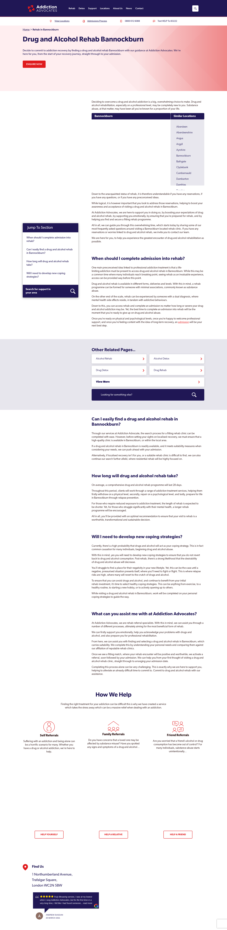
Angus (179, 138)
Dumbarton (182, 179)
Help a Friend (178, 834)
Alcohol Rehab (104, 358)
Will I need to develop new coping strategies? (45, 275)
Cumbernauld (183, 173)
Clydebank (182, 167)
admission (183, 322)
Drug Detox (102, 370)
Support (92, 8)
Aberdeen (181, 127)
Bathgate (181, 161)
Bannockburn (104, 116)
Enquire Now (34, 64)
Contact (139, 8)
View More (103, 382)
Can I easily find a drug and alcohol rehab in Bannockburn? (49, 251)
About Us (117, 8)
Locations (105, 8)
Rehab (72, 8)
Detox (82, 8)
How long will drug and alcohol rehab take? (47, 263)
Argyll (179, 144)
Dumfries (181, 184)
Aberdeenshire (184, 132)
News (129, 8)
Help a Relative (113, 834)
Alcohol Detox (161, 358)
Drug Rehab (160, 370)
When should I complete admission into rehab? (48, 239)
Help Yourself (49, 834)
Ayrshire (180, 150)
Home (26, 29)
